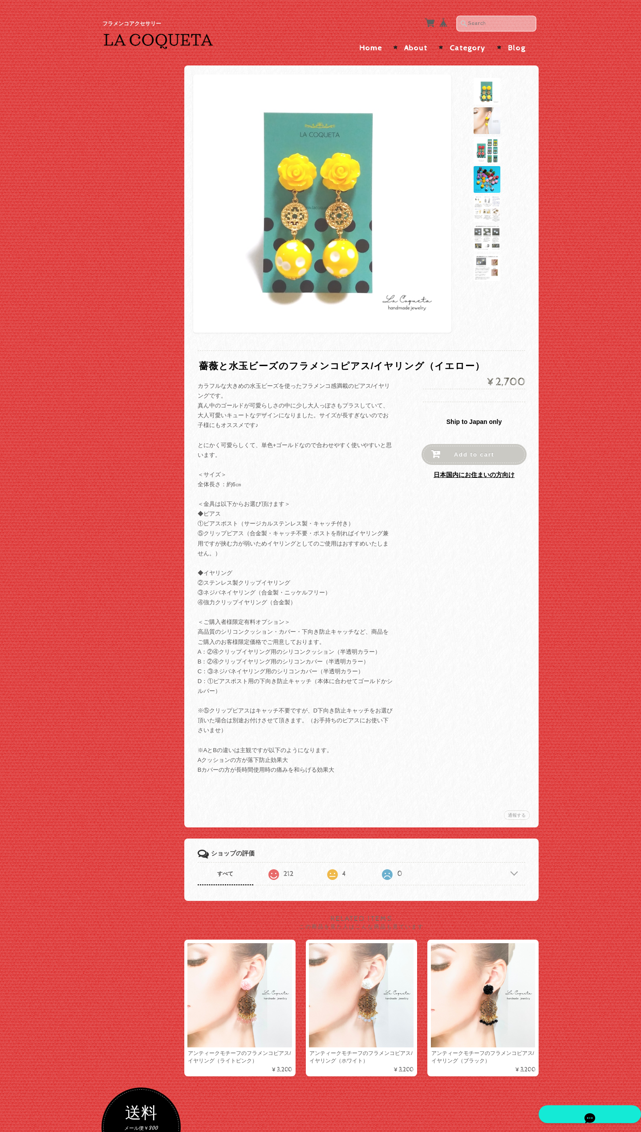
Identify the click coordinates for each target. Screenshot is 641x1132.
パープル (126, 290)
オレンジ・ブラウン (141, 276)
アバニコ (125, 758)
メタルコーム (132, 636)
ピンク (124, 262)
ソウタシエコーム (138, 600)
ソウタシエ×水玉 (137, 388)
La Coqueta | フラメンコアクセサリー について (145, 881)
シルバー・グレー (138, 204)
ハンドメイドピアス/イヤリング (145, 521)
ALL (120, 373)
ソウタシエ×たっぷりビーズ (146, 468)
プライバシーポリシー (142, 924)
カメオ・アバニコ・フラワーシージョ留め (144, 721)
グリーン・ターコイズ (144, 319)
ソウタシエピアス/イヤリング (143, 354)
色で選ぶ (125, 174)
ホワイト (126, 233)
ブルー (124, 333)
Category (468, 43)
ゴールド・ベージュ (141, 190)
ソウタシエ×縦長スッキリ (146, 426)
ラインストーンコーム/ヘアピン (145, 618)
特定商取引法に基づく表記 (145, 946)
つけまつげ (128, 740)
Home (370, 43)
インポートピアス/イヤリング (145, 543)
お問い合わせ (132, 907)
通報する (517, 810)
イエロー (126, 305)
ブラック (126, 219)
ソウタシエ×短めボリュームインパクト (146, 447)
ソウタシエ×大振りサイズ (146, 405)
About (415, 43)
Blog (516, 43)
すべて (233, 869)
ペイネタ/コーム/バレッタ (144, 566)
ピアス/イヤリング (138, 488)
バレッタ (126, 650)
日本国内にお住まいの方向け (474, 470)
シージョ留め (131, 666)
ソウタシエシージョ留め (144, 699)
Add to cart (474, 450)
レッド (124, 247)
